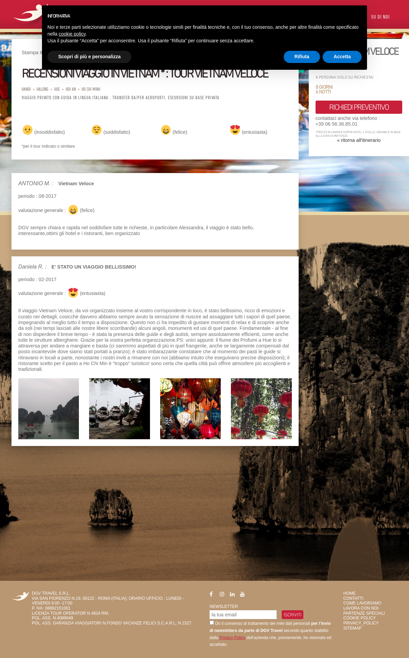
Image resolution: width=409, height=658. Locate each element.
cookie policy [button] (72, 34)
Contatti (353, 598)
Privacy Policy (232, 637)
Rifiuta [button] (302, 56)
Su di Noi (380, 17)
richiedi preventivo (358, 107)
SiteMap (352, 628)
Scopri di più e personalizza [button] (89, 56)
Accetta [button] (342, 56)
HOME (349, 593)
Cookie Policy (359, 618)
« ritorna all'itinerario (359, 140)
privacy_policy (361, 623)
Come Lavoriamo (362, 603)
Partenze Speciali (364, 613)
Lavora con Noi (361, 608)
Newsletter (224, 606)
